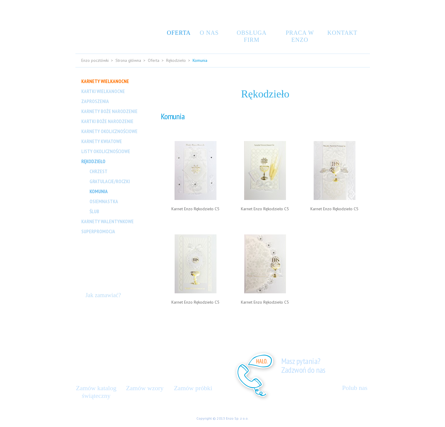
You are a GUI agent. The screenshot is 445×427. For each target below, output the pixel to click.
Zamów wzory (145, 388)
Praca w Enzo (300, 36)
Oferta (177, 32)
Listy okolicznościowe (105, 151)
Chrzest (98, 171)
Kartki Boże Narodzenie (107, 121)
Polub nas (354, 387)
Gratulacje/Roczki (110, 181)
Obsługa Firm (252, 36)
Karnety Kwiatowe (101, 141)
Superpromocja (98, 231)
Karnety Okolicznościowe (109, 131)
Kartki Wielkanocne (103, 91)
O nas (209, 32)
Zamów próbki (193, 388)
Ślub (94, 211)
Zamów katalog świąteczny (96, 391)
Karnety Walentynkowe (107, 221)
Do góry (360, 311)
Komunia (99, 191)
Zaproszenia (95, 101)
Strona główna (128, 60)
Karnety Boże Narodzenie (109, 111)
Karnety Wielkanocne (105, 81)
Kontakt (340, 32)
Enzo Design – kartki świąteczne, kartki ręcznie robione (102, 25)
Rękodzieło (176, 60)
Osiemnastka (104, 201)
